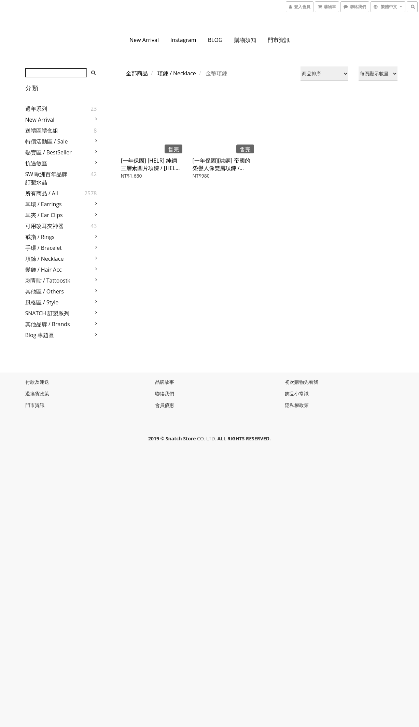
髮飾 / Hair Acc (43, 269)
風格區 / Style (42, 302)
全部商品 (137, 73)
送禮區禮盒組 (41, 130)
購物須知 (245, 40)
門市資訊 (279, 40)
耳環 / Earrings (43, 204)
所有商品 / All (41, 193)
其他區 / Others (44, 291)
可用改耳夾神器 (44, 226)
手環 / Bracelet (43, 248)
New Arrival (144, 40)
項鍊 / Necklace (44, 258)
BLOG (215, 40)
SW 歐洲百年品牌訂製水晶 (46, 178)
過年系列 (36, 108)
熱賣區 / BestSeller (48, 152)
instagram (183, 40)
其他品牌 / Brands (47, 324)
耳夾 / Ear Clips (44, 215)
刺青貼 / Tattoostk (47, 280)
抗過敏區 (36, 163)
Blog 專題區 (39, 335)
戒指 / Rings (40, 237)
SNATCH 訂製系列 (47, 313)
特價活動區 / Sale (46, 141)
